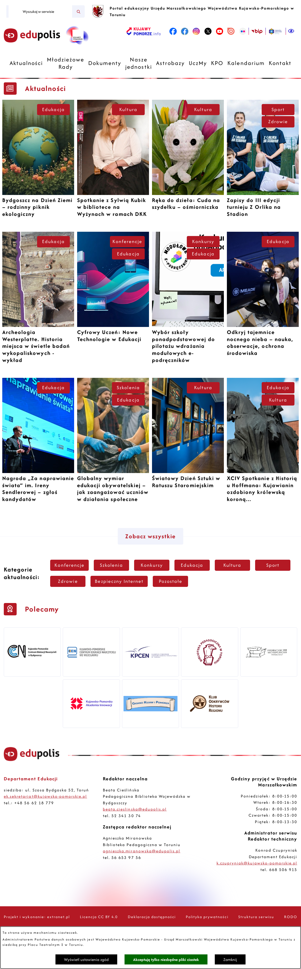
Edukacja (53, 109)
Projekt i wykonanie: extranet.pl (37, 916)
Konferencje (127, 241)
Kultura (128, 109)
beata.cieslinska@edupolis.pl (135, 809)
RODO (290, 916)
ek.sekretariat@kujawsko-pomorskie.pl (45, 796)
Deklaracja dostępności (152, 916)
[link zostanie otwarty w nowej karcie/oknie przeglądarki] (143, 31)
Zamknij (230, 959)
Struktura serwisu (256, 916)
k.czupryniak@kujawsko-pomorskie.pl (257, 863)
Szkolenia (128, 387)
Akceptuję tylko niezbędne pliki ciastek (166, 959)
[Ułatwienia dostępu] (291, 31)
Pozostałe (170, 581)
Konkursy (203, 241)
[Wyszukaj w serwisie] (40, 11)
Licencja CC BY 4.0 (99, 916)
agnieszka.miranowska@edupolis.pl (141, 851)
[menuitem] (26, 63)
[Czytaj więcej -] (38, 160)
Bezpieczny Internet (119, 581)
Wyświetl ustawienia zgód (86, 959)
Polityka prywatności (207, 916)
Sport (278, 109)
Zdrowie (278, 121)
